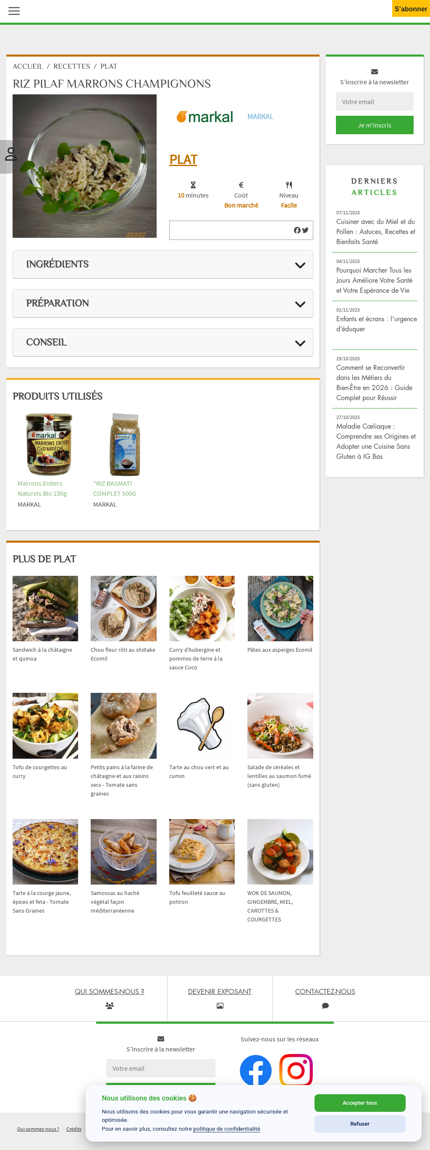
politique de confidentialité (226, 1128)
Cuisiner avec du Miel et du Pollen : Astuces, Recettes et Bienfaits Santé (375, 231)
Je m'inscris (374, 125)
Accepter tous (360, 1103)
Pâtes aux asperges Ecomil (279, 649)
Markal (260, 116)
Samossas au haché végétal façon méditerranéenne (115, 901)
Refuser (360, 1124)
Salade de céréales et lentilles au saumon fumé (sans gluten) (279, 775)
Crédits (73, 1129)
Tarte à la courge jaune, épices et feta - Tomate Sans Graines (42, 901)
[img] (297, 230)
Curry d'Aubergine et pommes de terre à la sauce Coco (196, 658)
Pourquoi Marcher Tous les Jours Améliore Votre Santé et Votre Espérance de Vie (374, 280)
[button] (12, 10)
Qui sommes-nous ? (38, 1129)
